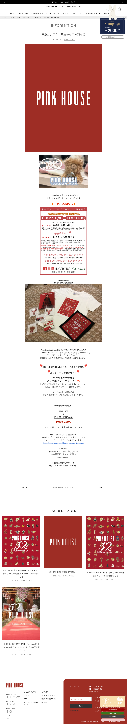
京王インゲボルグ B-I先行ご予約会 (63, 2)
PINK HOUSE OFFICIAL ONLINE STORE (63, 7)
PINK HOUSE (69, 40)
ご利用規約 (44, 692)
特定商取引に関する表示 (48, 699)
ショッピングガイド (30, 692)
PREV (25, 487)
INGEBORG (97, 689)
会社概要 (44, 702)
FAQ (25, 699)
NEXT (102, 487)
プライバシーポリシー (48, 695)
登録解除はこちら (75, 710)
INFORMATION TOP (63, 487)
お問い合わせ (28, 695)
